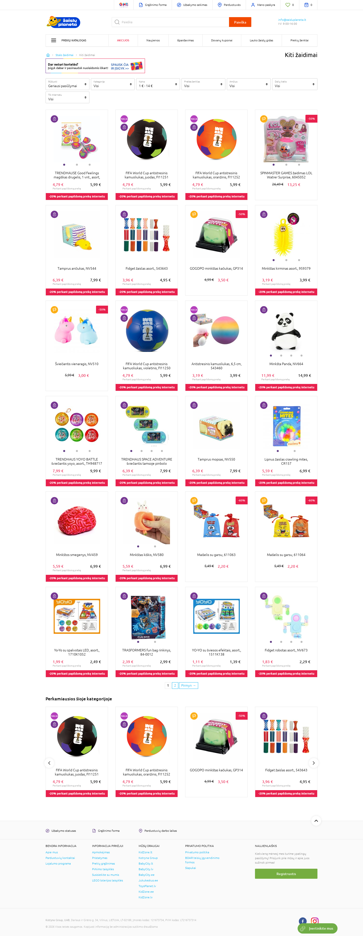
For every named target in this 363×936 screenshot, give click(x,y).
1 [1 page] (168, 685)
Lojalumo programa (58, 863)
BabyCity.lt (146, 863)
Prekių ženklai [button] (299, 40)
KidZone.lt (145, 852)
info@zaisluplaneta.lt (292, 20)
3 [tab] (90, 165)
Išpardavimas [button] (185, 40)
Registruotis (286, 874)
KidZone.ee (146, 891)
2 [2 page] (175, 685)
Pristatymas (99, 858)
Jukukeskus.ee (148, 880)
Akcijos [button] (123, 40)
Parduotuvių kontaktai (60, 858)
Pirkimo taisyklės (103, 869)
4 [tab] (301, 356)
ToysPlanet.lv (147, 886)
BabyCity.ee (147, 875)
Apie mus (52, 852)
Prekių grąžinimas (103, 863)
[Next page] (188, 685)
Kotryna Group (148, 858)
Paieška (240, 22)
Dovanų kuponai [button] (221, 40)
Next (314, 763)
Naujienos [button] (153, 40)
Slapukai (190, 868)
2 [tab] (77, 165)
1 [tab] (64, 165)
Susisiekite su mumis (105, 875)
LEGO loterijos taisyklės (107, 880)
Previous (49, 763)
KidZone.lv (146, 897)
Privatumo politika (197, 852)
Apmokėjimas (101, 852)
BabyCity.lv (146, 869)
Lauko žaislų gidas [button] (261, 40)
